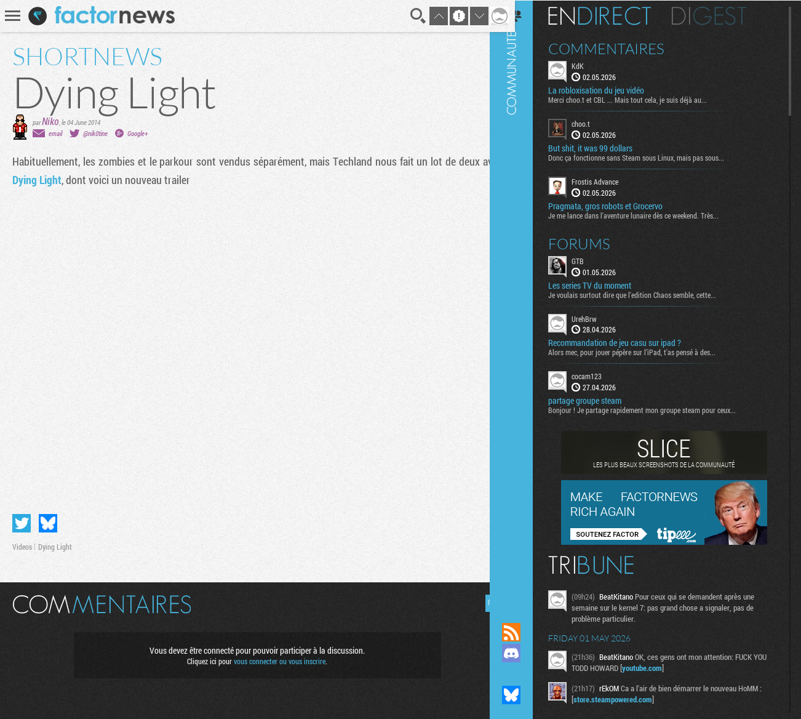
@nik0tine (95, 133)
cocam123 (603, 375)
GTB (594, 260)
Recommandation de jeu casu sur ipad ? (630, 342)
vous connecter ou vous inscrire (275, 656)
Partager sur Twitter (21, 518)
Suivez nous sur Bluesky (527, 695)
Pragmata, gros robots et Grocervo (621, 205)
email (55, 133)
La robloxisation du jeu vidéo (612, 90)
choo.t (597, 123)
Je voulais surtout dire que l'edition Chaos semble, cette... (648, 294)
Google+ (137, 133)
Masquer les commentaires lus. (484, 598)
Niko (50, 120)
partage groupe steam (600, 400)
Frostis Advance (611, 181)
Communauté (527, 299)
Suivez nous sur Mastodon (527, 674)
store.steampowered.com (632, 698)
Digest (725, 15)
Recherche (409, 16)
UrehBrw (600, 318)
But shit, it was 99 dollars (606, 148)
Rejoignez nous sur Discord (527, 653)
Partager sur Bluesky (48, 518)
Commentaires (622, 48)
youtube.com (673, 667)
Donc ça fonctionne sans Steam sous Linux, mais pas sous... (652, 157)
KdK (594, 65)
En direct (615, 15)
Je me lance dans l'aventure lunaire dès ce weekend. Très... (649, 214)
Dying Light (37, 179)
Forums (595, 242)
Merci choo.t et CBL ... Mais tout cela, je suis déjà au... (643, 99)
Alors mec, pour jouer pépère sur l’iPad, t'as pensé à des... (647, 351)
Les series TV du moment (605, 284)
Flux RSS (527, 632)
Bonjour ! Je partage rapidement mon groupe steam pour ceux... (658, 409)
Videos (22, 542)
